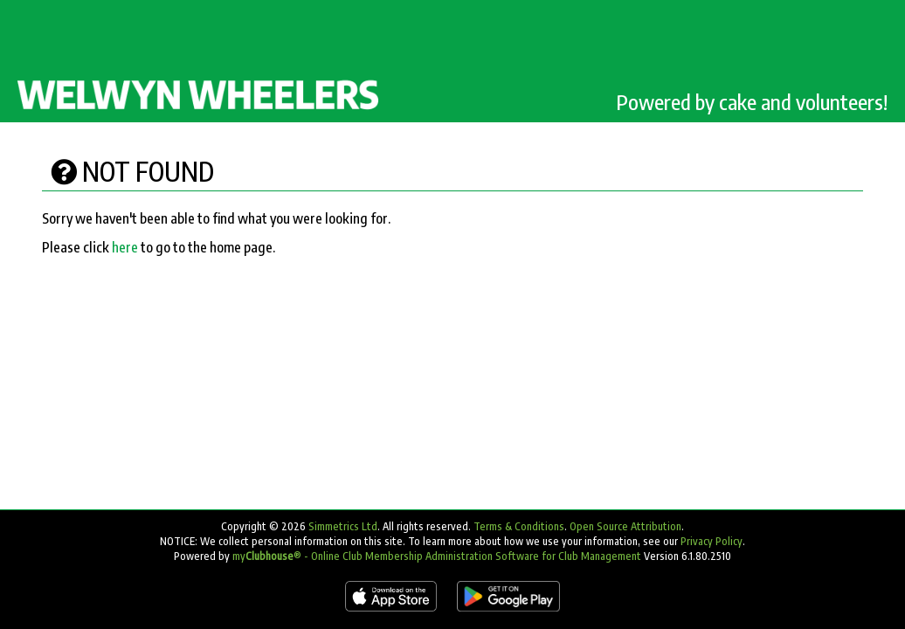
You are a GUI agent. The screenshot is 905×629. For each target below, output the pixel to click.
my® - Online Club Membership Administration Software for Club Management (436, 556)
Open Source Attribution (625, 526)
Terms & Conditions (518, 526)
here (125, 247)
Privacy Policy (711, 541)
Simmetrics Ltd (342, 526)
